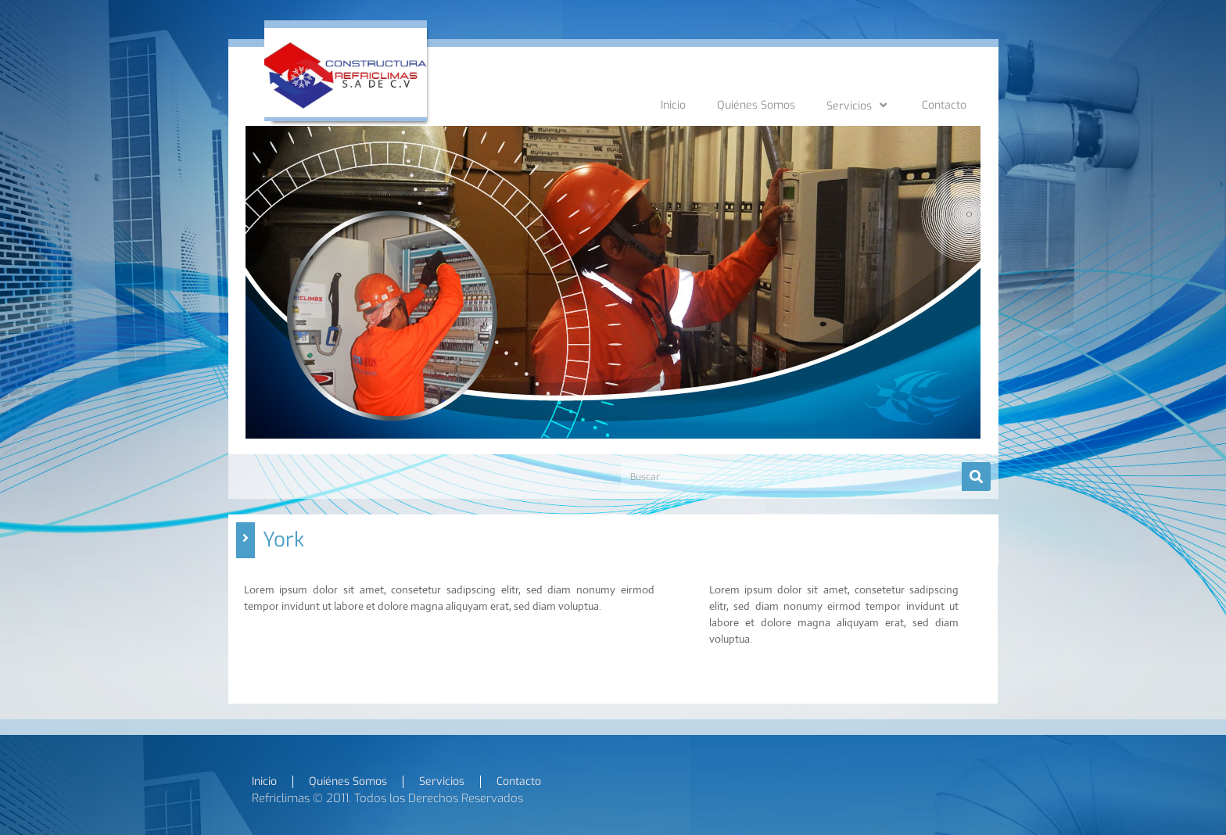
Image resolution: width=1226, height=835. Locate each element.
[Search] (976, 476)
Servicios (858, 105)
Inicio (673, 105)
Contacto (944, 105)
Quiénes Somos (756, 105)
